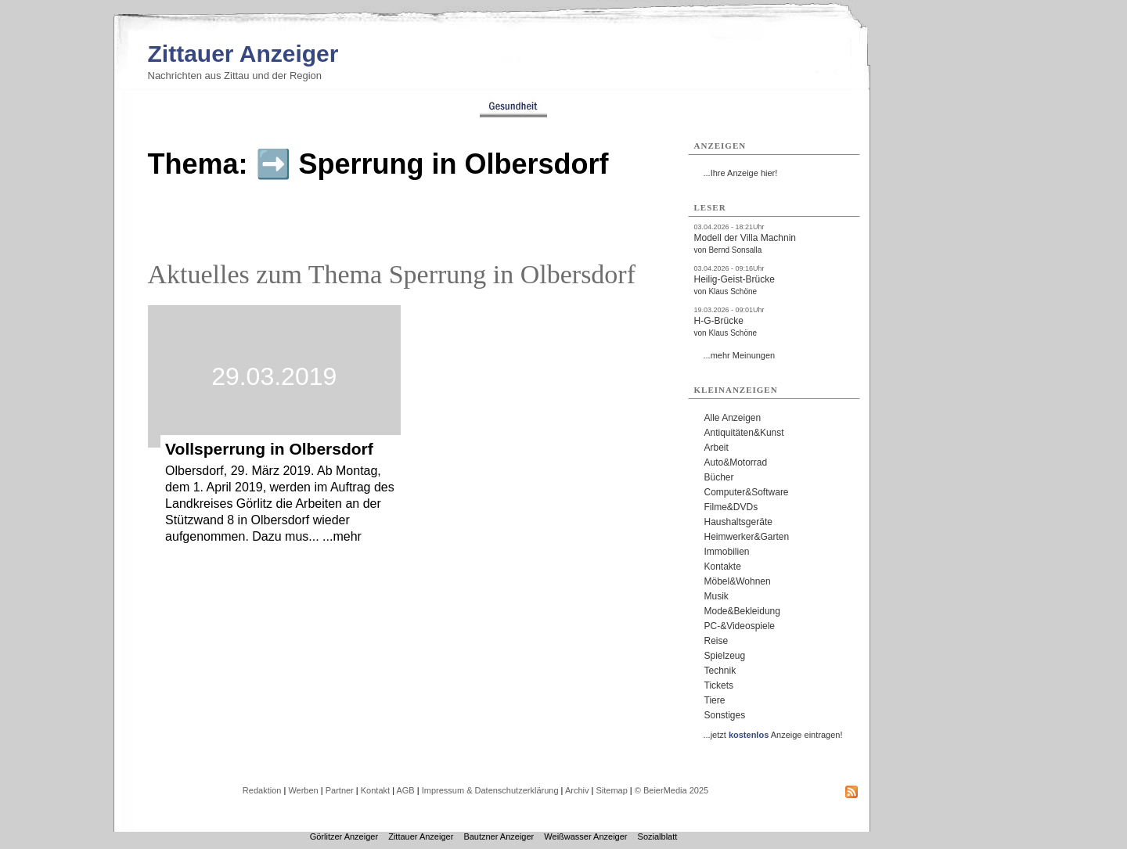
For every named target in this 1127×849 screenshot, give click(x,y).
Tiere (715, 700)
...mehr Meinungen (740, 355)
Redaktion (262, 790)
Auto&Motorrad (736, 462)
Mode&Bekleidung (742, 611)
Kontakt (375, 790)
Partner (340, 790)
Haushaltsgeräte (738, 522)
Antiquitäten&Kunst (744, 433)
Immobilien (727, 552)
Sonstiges (725, 715)
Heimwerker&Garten (747, 537)
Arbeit (716, 447)
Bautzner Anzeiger (498, 836)
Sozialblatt (658, 836)
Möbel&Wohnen (737, 581)
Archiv (577, 790)
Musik (716, 596)
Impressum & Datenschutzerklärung (490, 790)
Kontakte (722, 566)
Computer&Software (746, 492)
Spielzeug (725, 656)
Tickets (719, 685)
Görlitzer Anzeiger (344, 836)
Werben (303, 790)
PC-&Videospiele (740, 626)
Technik (720, 671)
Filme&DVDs (731, 507)
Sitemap (611, 790)
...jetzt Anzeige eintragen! (773, 735)
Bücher (719, 477)
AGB (405, 790)
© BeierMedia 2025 (671, 790)
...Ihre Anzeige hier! (741, 173)
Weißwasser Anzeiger (585, 836)
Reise (716, 641)
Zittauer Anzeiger (243, 53)
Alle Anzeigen (733, 418)
